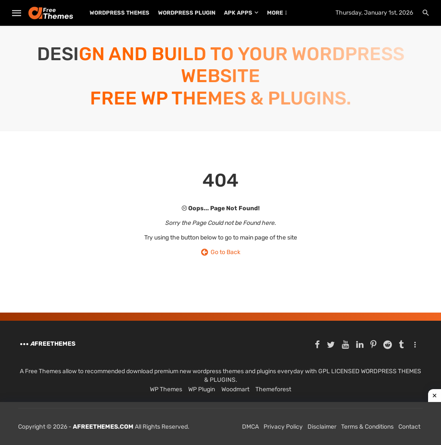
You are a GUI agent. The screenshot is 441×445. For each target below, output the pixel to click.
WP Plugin (201, 389)
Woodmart (235, 389)
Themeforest (273, 389)
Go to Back (220, 252)
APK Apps (238, 12)
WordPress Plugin (186, 12)
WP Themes (166, 389)
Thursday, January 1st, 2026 (374, 12)
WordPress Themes (119, 12)
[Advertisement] (220, 423)
